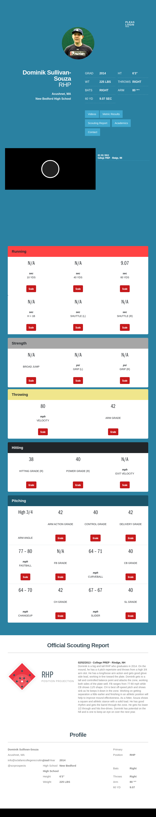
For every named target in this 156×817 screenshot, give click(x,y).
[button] (51, 171)
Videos (92, 114)
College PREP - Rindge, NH (122, 156)
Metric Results (111, 114)
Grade (113, 432)
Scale (31, 289)
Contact (92, 132)
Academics (121, 123)
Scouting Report (97, 123)
